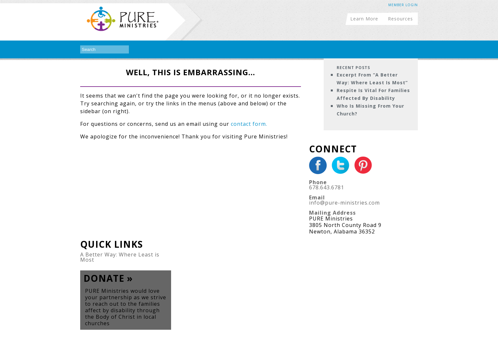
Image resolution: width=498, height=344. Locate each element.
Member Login (403, 4)
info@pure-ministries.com (344, 202)
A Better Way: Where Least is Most (119, 257)
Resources (400, 18)
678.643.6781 (326, 187)
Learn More (364, 18)
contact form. (249, 123)
